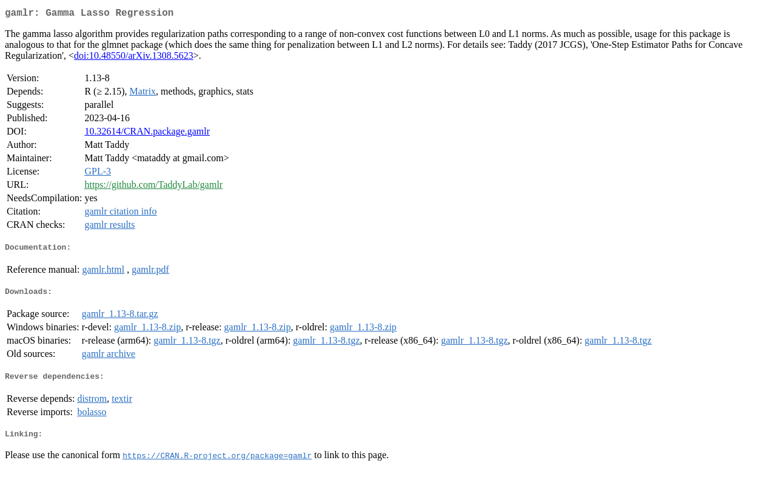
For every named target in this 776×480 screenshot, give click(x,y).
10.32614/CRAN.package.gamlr (147, 133)
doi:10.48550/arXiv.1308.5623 (133, 58)
